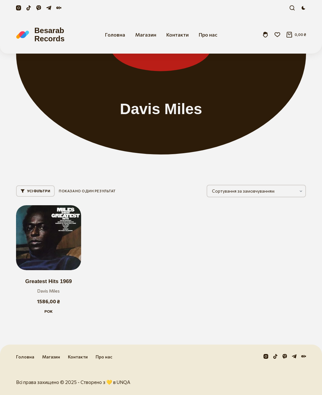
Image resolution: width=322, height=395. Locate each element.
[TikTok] (28, 7)
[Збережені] (277, 35)
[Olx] (58, 7)
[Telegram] (48, 7)
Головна (115, 35)
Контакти (177, 35)
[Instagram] (18, 7)
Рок (48, 311)
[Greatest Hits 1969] (48, 237)
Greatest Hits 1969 (48, 281)
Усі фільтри (35, 191)
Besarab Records (49, 34)
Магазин (145, 35)
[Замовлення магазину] (256, 191)
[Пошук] (292, 7)
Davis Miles (48, 290)
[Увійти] (265, 35)
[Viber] (38, 7)
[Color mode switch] (303, 7)
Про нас (208, 35)
